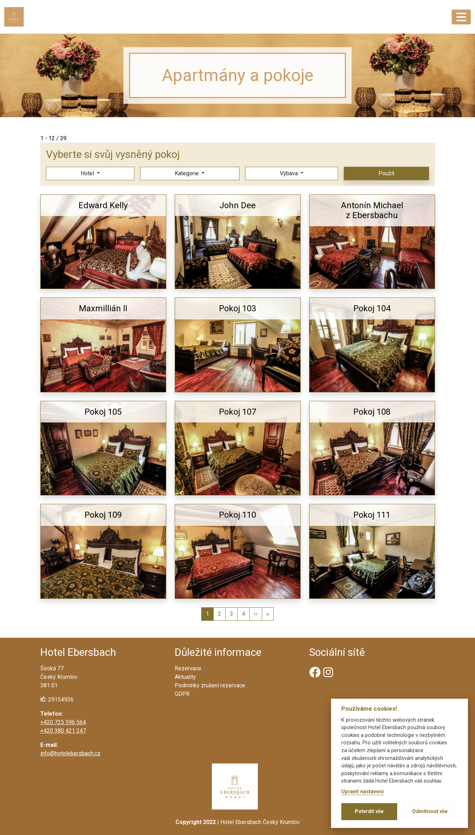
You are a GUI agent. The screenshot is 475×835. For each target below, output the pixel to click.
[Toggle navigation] (461, 17)
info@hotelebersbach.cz (70, 753)
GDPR (182, 694)
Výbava (289, 173)
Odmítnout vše (430, 811)
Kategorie (187, 173)
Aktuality (185, 677)
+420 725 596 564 (63, 722)
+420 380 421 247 (63, 730)
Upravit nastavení (362, 792)
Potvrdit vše (369, 811)
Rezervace (188, 668)
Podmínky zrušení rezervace (210, 685)
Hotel (87, 173)
